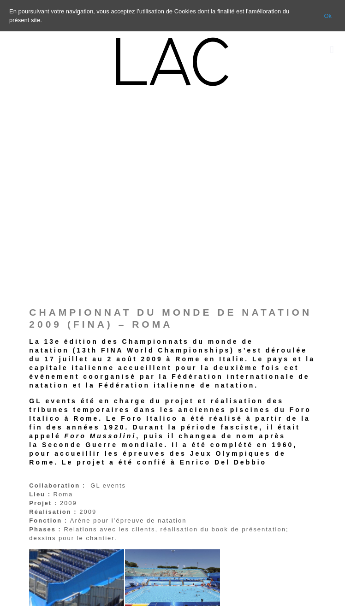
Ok (328, 15)
